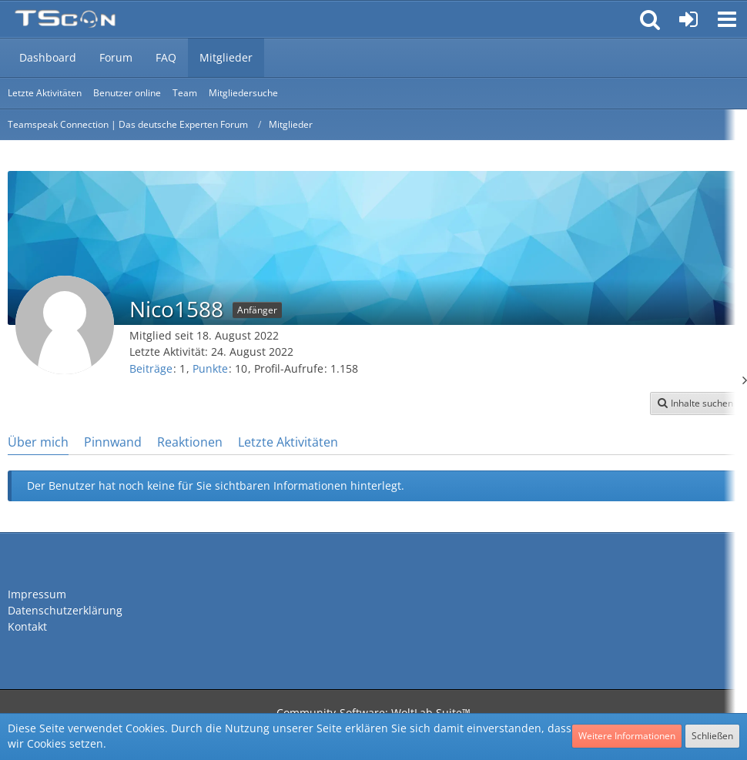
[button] (727, 19)
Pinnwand (113, 442)
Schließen (712, 735)
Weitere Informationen (626, 735)
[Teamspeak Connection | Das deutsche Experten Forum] (65, 19)
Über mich (38, 442)
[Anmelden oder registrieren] (688, 19)
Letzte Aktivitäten (288, 442)
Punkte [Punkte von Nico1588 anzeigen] (210, 368)
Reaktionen (190, 442)
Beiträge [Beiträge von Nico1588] (151, 368)
